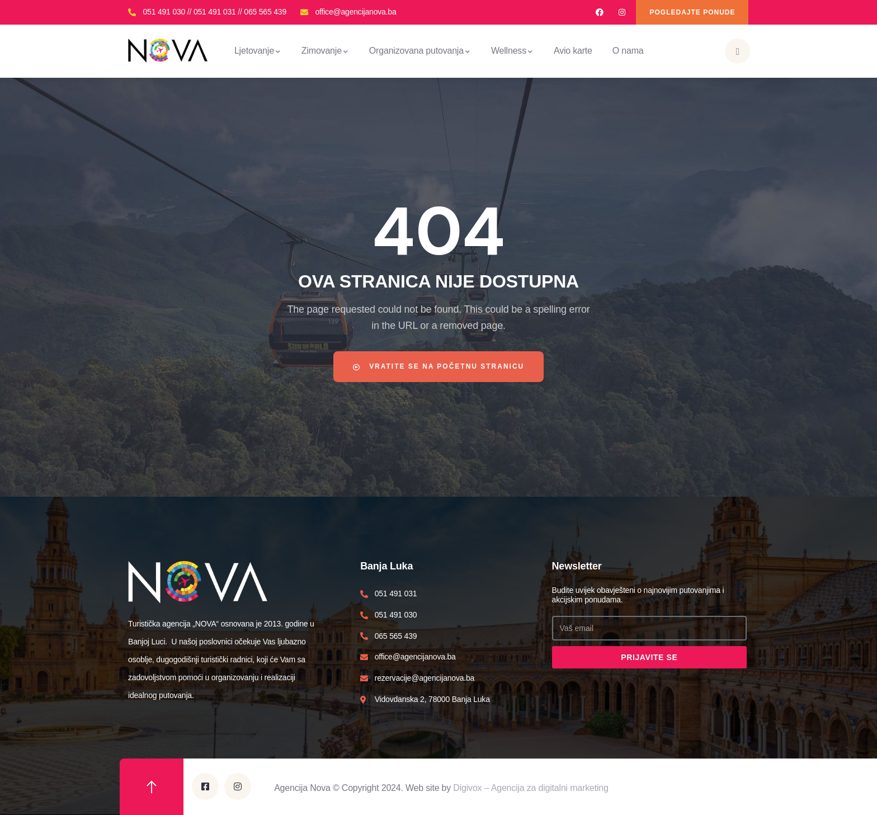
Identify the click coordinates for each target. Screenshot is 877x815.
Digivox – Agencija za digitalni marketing (530, 788)
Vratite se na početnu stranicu (439, 366)
